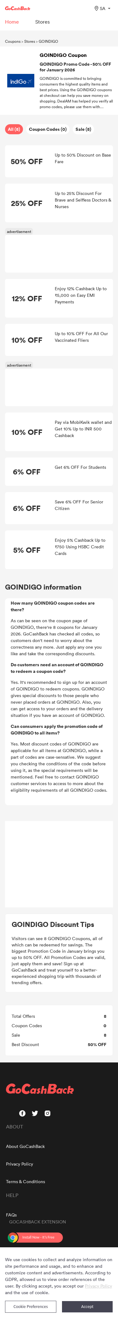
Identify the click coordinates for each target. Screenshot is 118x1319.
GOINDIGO (48, 41)
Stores (29, 41)
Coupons (12, 41)
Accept (87, 1306)
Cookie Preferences (31, 1306)
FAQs (11, 1215)
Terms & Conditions (25, 1181)
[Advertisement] (59, 864)
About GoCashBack (25, 1146)
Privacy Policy (19, 1164)
